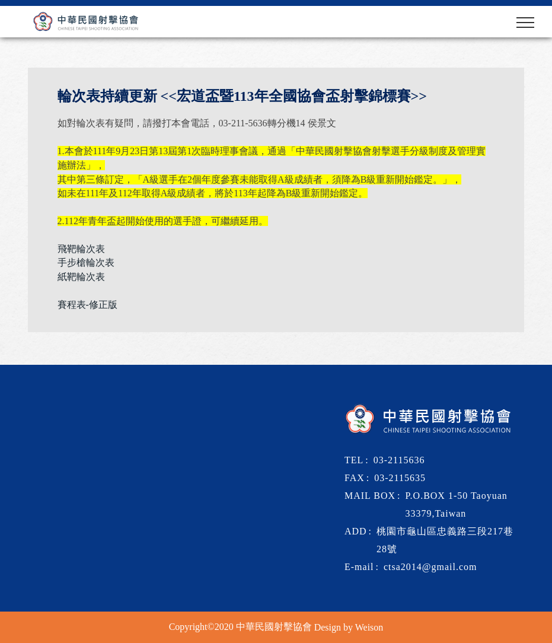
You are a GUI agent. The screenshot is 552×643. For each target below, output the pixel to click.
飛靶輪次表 (81, 248)
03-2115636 (399, 460)
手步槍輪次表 (86, 262)
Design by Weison (349, 627)
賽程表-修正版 (87, 305)
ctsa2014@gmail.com (430, 567)
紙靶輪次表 (81, 277)
